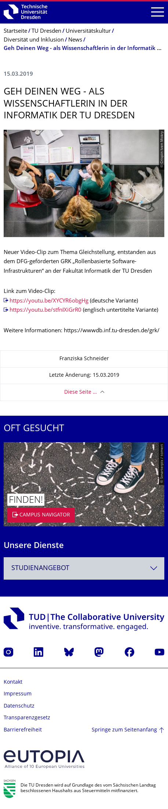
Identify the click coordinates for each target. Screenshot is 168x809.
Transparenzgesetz (27, 718)
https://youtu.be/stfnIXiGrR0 (45, 310)
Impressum (18, 694)
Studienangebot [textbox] (40, 568)
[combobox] (84, 568)
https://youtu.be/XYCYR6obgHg (49, 301)
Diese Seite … (80, 392)
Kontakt (13, 682)
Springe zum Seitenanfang (124, 730)
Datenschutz (19, 706)
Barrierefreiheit (23, 730)
